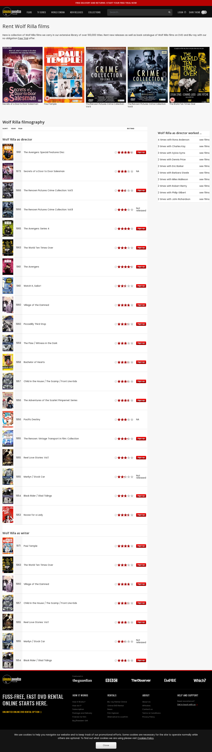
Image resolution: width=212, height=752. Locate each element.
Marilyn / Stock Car (34, 476)
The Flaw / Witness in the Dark (40, 343)
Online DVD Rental (115, 705)
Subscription (78, 709)
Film (20, 128)
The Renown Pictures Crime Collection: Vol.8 (147, 105)
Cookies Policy (145, 738)
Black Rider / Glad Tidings (38, 495)
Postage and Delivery (82, 713)
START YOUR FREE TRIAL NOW (106, 2)
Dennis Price (179, 159)
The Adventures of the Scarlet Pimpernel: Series (50, 400)
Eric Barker (178, 166)
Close (106, 745)
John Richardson (181, 199)
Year (13, 128)
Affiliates (146, 705)
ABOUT (146, 695)
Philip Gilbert (179, 192)
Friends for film (79, 717)
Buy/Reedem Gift (80, 720)
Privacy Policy (148, 717)
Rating (130, 128)
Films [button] (29, 12)
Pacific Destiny (32, 419)
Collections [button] (94, 12)
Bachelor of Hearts (34, 362)
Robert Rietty (179, 186)
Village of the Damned (36, 305)
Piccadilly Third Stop (35, 324)
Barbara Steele (180, 172)
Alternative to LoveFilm (117, 717)
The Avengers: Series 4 (36, 228)
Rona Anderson (180, 139)
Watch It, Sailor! (32, 285)
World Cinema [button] (58, 12)
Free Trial (23, 38)
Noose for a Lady (33, 515)
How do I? (76, 705)
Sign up (141, 152)
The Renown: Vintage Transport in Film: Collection (51, 438)
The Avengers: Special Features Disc (44, 152)
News (109, 709)
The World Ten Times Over (182, 104)
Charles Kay (179, 146)
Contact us (147, 709)
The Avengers (31, 266)
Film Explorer (113, 713)
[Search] (136, 12)
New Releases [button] (76, 12)
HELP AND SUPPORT (187, 695)
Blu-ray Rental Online (117, 701)
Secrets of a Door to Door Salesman (20, 104)
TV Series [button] (41, 12)
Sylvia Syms (178, 153)
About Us (146, 701)
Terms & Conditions (151, 713)
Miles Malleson (180, 179)
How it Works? (78, 701)
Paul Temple (50, 104)
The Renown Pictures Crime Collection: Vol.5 (105, 105)
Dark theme (194, 12)
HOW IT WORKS (80, 695)
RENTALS (111, 695)
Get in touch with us (186, 704)
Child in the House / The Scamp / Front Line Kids (50, 381)
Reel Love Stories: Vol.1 (36, 457)
